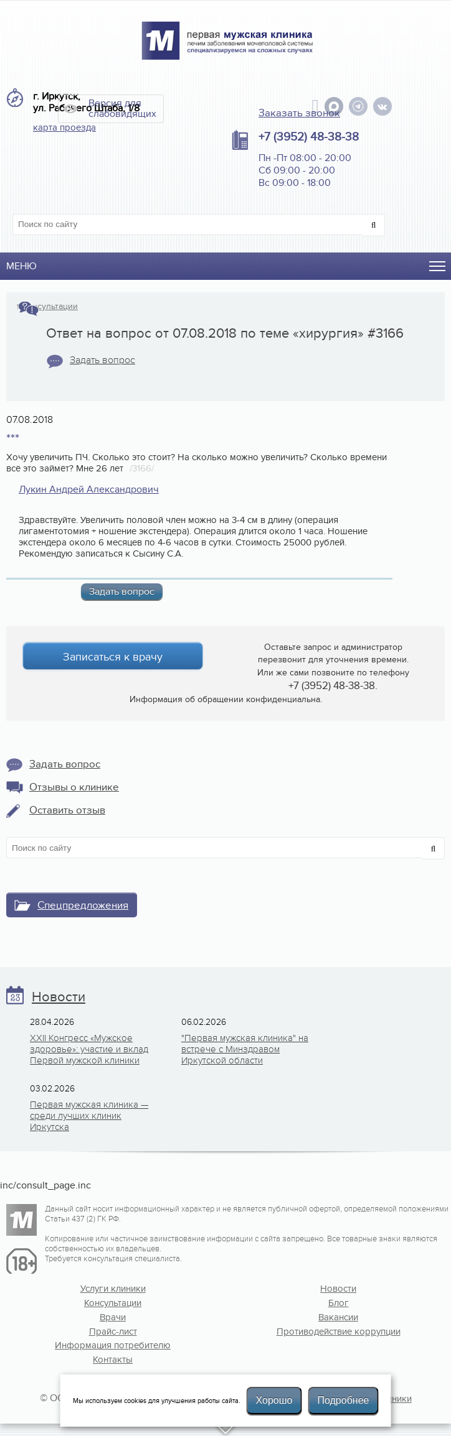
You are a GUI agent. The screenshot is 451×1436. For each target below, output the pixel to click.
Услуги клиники (113, 1288)
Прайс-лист (113, 1331)
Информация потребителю (113, 1345)
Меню (21, 266)
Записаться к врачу (113, 657)
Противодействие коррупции (339, 1331)
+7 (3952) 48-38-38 (309, 136)
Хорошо (274, 1400)
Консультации (50, 307)
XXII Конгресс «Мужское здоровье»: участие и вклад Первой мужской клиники (89, 1049)
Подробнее (343, 1400)
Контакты (113, 1359)
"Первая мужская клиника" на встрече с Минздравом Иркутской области (244, 1049)
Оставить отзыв (67, 810)
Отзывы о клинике (74, 787)
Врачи (113, 1317)
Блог (338, 1303)
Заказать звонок (299, 113)
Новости (58, 997)
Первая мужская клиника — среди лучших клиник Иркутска (89, 1116)
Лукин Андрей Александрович (89, 489)
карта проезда (64, 127)
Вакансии (338, 1317)
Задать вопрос (102, 360)
